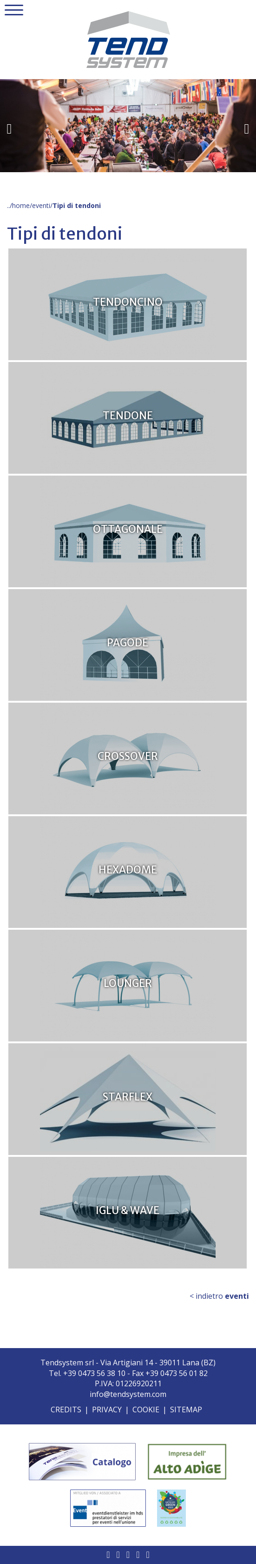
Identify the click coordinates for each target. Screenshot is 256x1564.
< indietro (219, 1296)
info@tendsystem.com (128, 1394)
